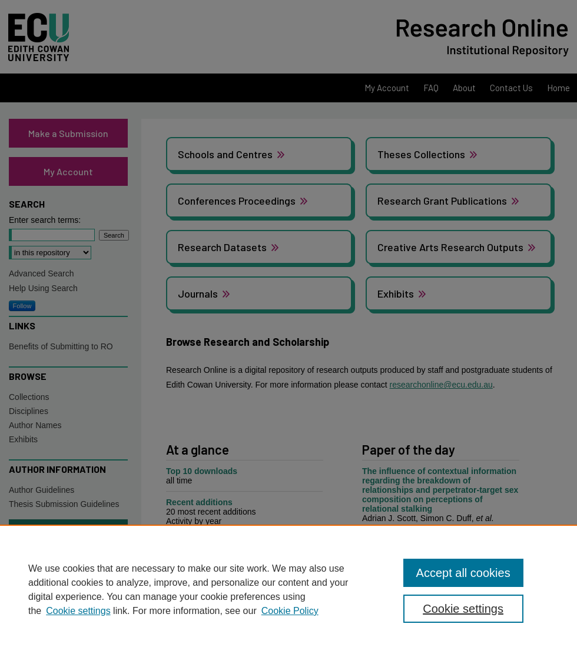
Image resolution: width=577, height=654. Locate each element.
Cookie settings (78, 611)
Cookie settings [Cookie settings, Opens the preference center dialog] (463, 608)
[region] (288, 589)
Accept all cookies (463, 572)
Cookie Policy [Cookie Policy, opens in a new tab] (290, 611)
